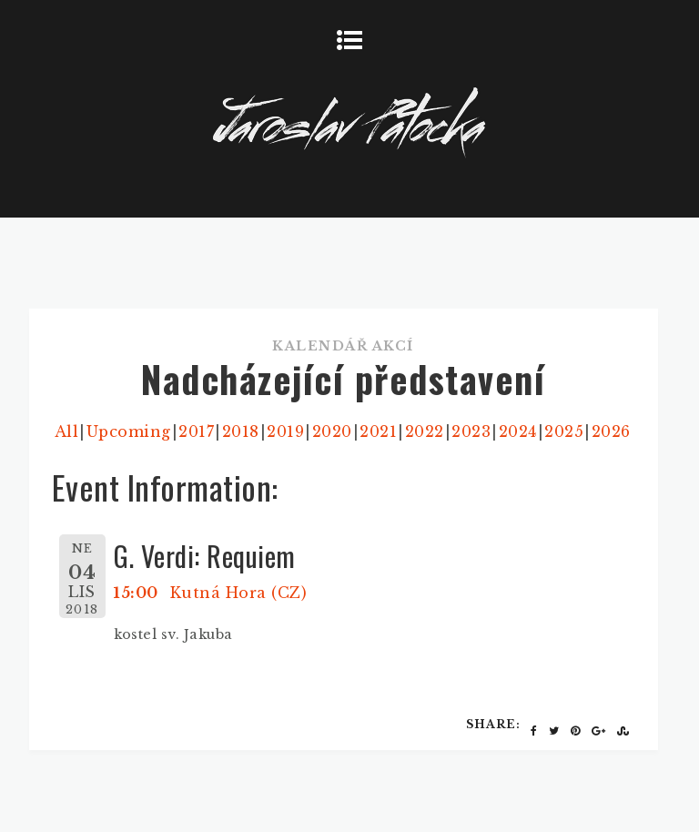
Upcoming (128, 431)
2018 (240, 431)
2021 (378, 431)
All (67, 431)
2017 (196, 431)
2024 (518, 431)
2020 (332, 431)
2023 (471, 431)
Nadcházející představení (343, 378)
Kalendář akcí (343, 346)
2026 (611, 431)
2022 (424, 431)
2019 (285, 431)
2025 (563, 431)
